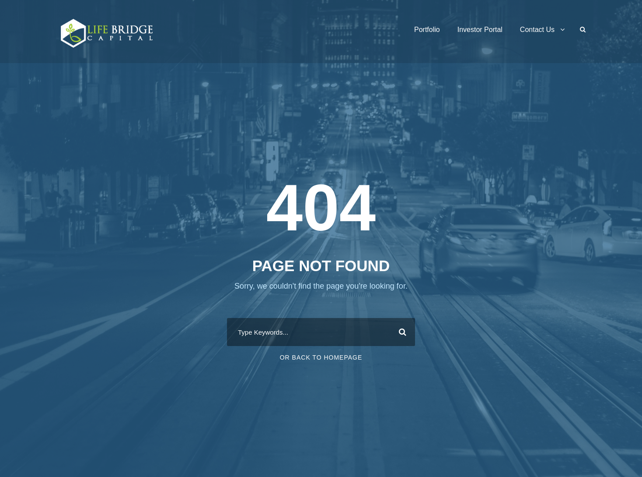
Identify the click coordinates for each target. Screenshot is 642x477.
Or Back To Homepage (321, 357)
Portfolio (427, 29)
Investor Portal (479, 29)
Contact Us (537, 29)
